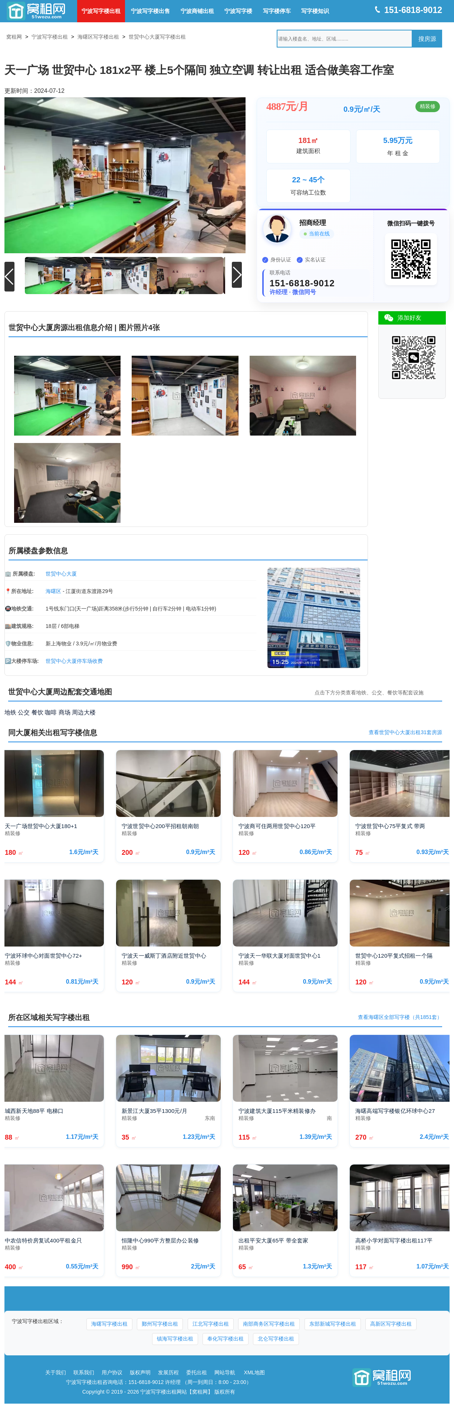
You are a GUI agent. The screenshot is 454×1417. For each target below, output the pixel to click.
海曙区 (53, 590)
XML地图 (254, 1371)
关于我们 (55, 1371)
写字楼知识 (315, 11)
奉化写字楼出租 (225, 1337)
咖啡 (51, 711)
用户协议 (112, 1371)
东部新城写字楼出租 (332, 1322)
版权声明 (140, 1371)
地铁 (10, 711)
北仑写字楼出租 (276, 1337)
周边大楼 (84, 711)
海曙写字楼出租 (109, 1322)
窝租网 (14, 37)
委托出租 (196, 1371)
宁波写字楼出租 (101, 11)
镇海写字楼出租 (175, 1337)
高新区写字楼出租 (391, 1322)
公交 (24, 711)
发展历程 (168, 1371)
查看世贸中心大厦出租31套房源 (405, 731)
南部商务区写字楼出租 (269, 1322)
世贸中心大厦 (61, 572)
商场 (64, 711)
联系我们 (83, 1371)
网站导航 (224, 1371)
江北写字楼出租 (211, 1322)
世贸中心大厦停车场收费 (74, 659)
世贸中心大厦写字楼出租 (157, 37)
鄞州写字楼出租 (160, 1322)
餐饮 (37, 711)
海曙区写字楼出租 (98, 37)
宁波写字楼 (238, 11)
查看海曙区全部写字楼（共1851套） (400, 1016)
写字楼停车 (277, 11)
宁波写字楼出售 (150, 11)
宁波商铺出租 (197, 11)
